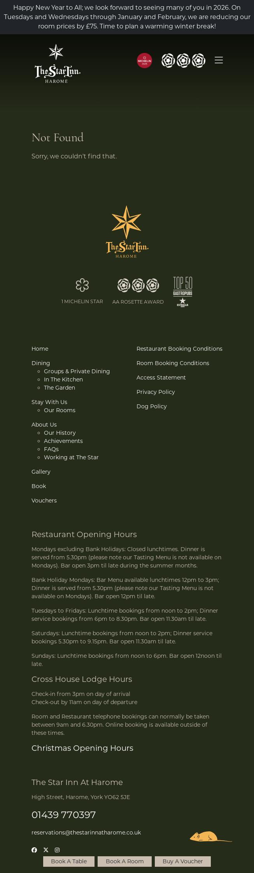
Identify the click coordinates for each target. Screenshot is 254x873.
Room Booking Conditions (173, 363)
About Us (44, 424)
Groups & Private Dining (77, 371)
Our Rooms (59, 410)
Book (39, 486)
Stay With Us (49, 402)
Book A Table (69, 861)
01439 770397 (64, 814)
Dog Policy (152, 406)
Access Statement (161, 377)
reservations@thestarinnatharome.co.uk (86, 832)
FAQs (51, 449)
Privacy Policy (156, 391)
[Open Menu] (219, 61)
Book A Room (125, 861)
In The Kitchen (63, 379)
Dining (41, 363)
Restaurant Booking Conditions (179, 348)
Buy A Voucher (183, 861)
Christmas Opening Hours (82, 748)
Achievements (63, 440)
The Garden (59, 387)
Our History (60, 432)
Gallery (41, 471)
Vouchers (44, 500)
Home (40, 348)
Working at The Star (71, 457)
